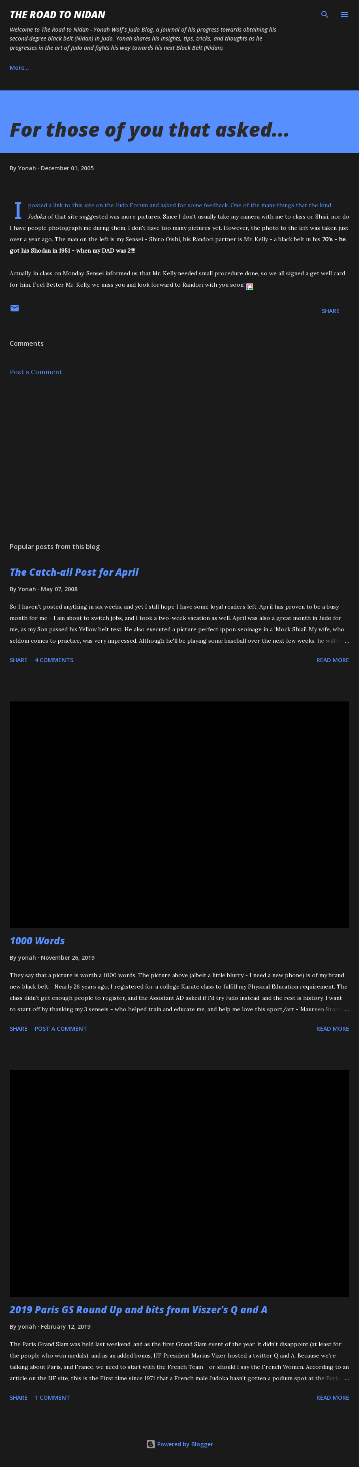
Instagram (109, 67)
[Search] (325, 14)
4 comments (54, 660)
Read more (332, 660)
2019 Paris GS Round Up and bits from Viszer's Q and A (138, 1309)
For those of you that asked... (150, 129)
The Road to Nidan (57, 14)
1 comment (52, 1397)
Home (18, 67)
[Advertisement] (179, 459)
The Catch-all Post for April (74, 572)
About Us (60, 67)
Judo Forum (131, 205)
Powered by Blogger (179, 1444)
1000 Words (37, 940)
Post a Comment (36, 372)
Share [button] (331, 311)
